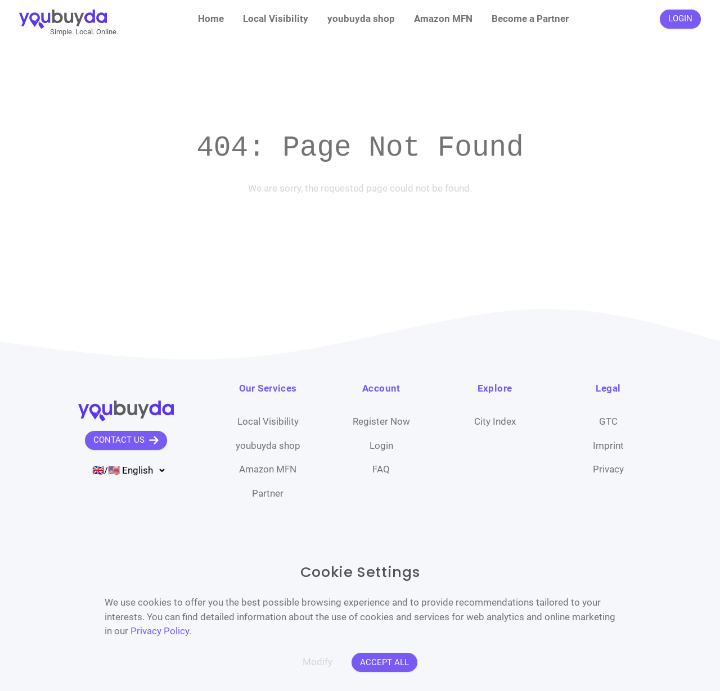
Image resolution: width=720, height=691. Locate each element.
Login (381, 445)
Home (211, 18)
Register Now (381, 421)
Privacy (608, 469)
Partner (268, 493)
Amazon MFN (443, 18)
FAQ (381, 469)
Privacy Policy (159, 631)
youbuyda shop (361, 18)
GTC (608, 421)
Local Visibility (275, 18)
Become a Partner (530, 18)
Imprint (608, 445)
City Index (495, 421)
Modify (317, 661)
